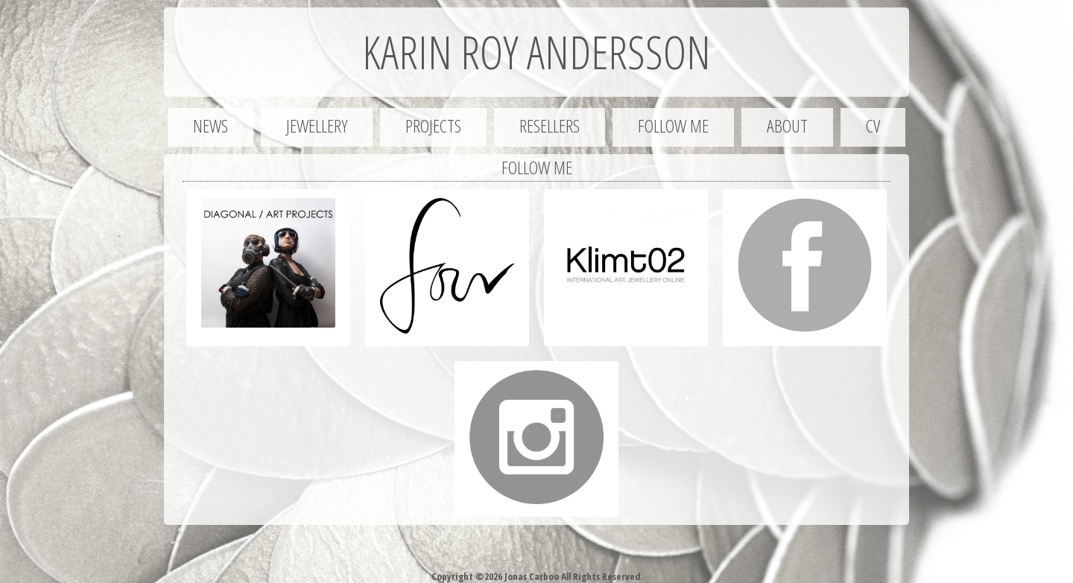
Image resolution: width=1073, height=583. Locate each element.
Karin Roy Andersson (536, 52)
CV (873, 125)
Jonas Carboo (530, 576)
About (787, 125)
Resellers (549, 125)
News (210, 125)
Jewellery (316, 125)
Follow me (673, 125)
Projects (433, 125)
